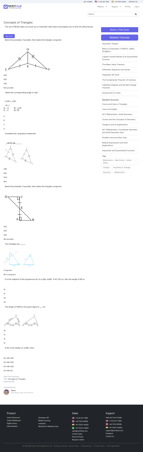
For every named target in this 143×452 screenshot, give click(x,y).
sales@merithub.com (80, 431)
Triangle (106, 167)
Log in (137, 6)
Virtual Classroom (13, 417)
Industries (42, 423)
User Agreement (113, 446)
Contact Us (110, 436)
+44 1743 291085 (80, 421)
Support (116, 7)
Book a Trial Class (119, 29)
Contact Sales (77, 434)
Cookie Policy (100, 446)
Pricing (127, 6)
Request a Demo (78, 440)
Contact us (133, 2)
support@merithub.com (114, 430)
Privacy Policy (74, 446)
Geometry (107, 172)
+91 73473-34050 (118, 2)
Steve (13, 390)
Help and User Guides (114, 417)
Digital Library (12, 423)
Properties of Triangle (121, 167)
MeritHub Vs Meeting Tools (48, 426)
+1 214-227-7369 (102, 2)
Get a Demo (88, 2)
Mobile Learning (44, 420)
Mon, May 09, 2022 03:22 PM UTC (22, 393)
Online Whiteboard (14, 420)
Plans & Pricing (77, 437)
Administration (12, 426)
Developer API (43, 418)
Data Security (87, 446)
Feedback (109, 433)
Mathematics (120, 172)
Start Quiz (9, 36)
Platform (102, 7)
